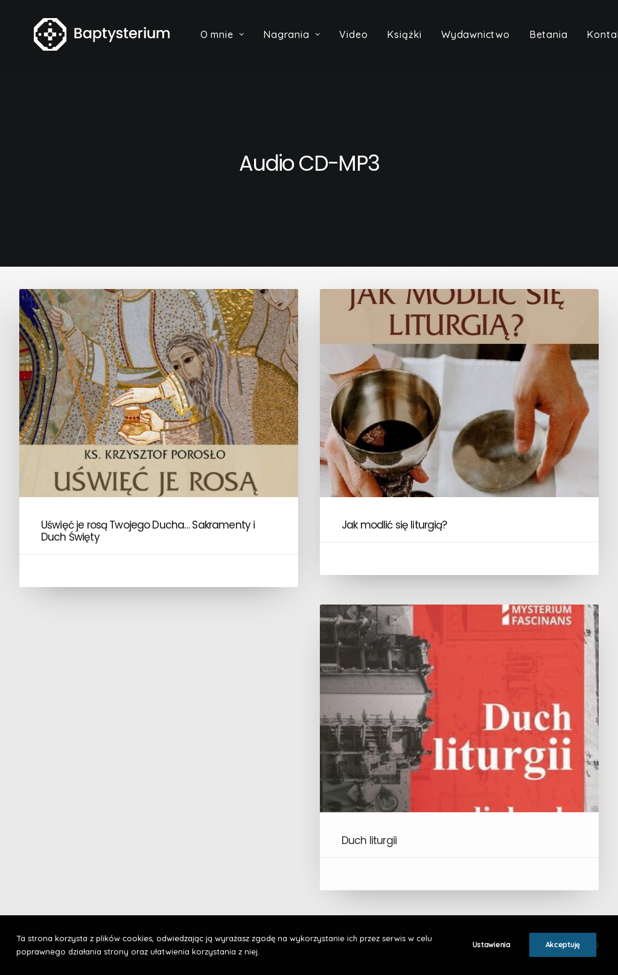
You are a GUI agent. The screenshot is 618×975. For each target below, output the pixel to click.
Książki (415, 43)
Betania (559, 43)
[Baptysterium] (107, 43)
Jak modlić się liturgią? (394, 525)
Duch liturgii (369, 872)
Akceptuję (563, 944)
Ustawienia (492, 944)
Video (365, 43)
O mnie (233, 43)
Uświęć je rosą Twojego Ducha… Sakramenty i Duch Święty (148, 531)
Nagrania (303, 43)
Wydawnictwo (487, 43)
